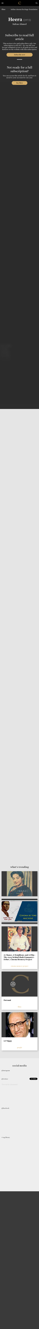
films (3, 9)
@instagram (6, 1070)
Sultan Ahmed (19, 24)
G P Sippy (8, 1041)
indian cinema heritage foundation (24, 9)
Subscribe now (19, 55)
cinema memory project (19, 966)
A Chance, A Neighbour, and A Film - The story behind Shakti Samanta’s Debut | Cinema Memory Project (19, 957)
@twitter (5, 1079)
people (19, 1047)
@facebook (5, 1108)
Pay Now (19, 83)
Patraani (7, 1000)
